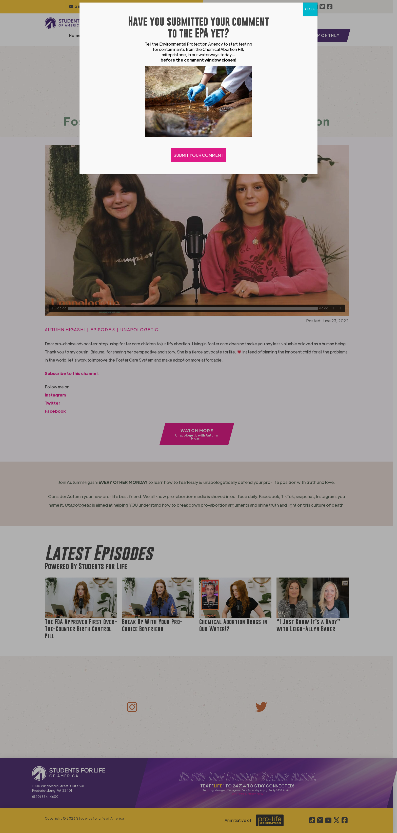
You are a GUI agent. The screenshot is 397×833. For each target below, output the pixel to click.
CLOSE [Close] (310, 9)
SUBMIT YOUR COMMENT (198, 155)
